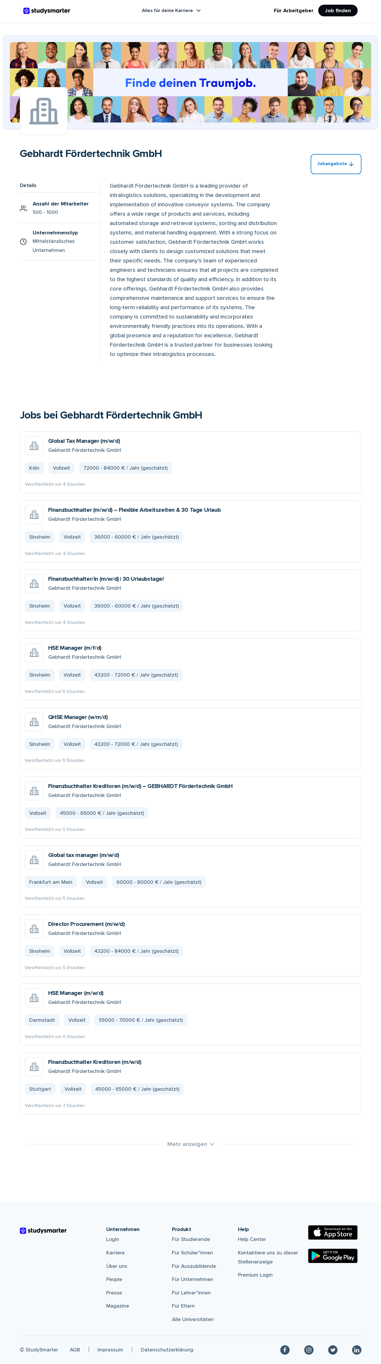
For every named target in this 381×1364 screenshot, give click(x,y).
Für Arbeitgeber (294, 10)
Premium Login (255, 1275)
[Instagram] (309, 1350)
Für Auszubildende (194, 1266)
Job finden (338, 10)
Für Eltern (183, 1306)
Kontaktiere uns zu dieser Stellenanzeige (268, 1257)
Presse (114, 1293)
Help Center (252, 1240)
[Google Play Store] (333, 1256)
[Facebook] (285, 1350)
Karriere (115, 1253)
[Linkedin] (356, 1350)
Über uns (116, 1266)
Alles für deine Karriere (172, 10)
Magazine (117, 1306)
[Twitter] (332, 1350)
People (114, 1279)
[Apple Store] (333, 1232)
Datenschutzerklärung (167, 1350)
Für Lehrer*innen (191, 1293)
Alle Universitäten (193, 1319)
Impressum (110, 1350)
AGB (75, 1350)
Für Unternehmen (192, 1279)
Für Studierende (191, 1240)
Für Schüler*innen (192, 1253)
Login (112, 1240)
